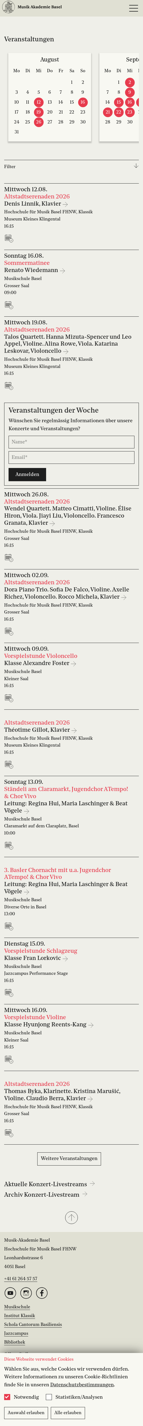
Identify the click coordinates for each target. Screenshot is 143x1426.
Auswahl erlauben (26, 1413)
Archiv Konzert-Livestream (46, 1195)
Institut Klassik (19, 1316)
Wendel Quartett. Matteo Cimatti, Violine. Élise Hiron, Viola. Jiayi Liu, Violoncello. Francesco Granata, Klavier (67, 516)
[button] (71, 1218)
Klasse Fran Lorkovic (33, 958)
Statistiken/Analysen (79, 1397)
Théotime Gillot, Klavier (37, 730)
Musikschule (17, 1307)
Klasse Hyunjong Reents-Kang (46, 1025)
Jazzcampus (16, 1333)
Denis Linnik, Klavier (33, 204)
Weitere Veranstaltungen (69, 1158)
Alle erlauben (67, 1413)
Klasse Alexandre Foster (37, 663)
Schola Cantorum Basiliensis (33, 1325)
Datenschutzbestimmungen (82, 1384)
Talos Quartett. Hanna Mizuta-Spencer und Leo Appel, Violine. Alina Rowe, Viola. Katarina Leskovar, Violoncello (67, 344)
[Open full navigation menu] (133, 8)
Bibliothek (14, 1342)
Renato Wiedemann (31, 270)
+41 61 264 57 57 (20, 1279)
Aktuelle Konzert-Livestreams (49, 1185)
